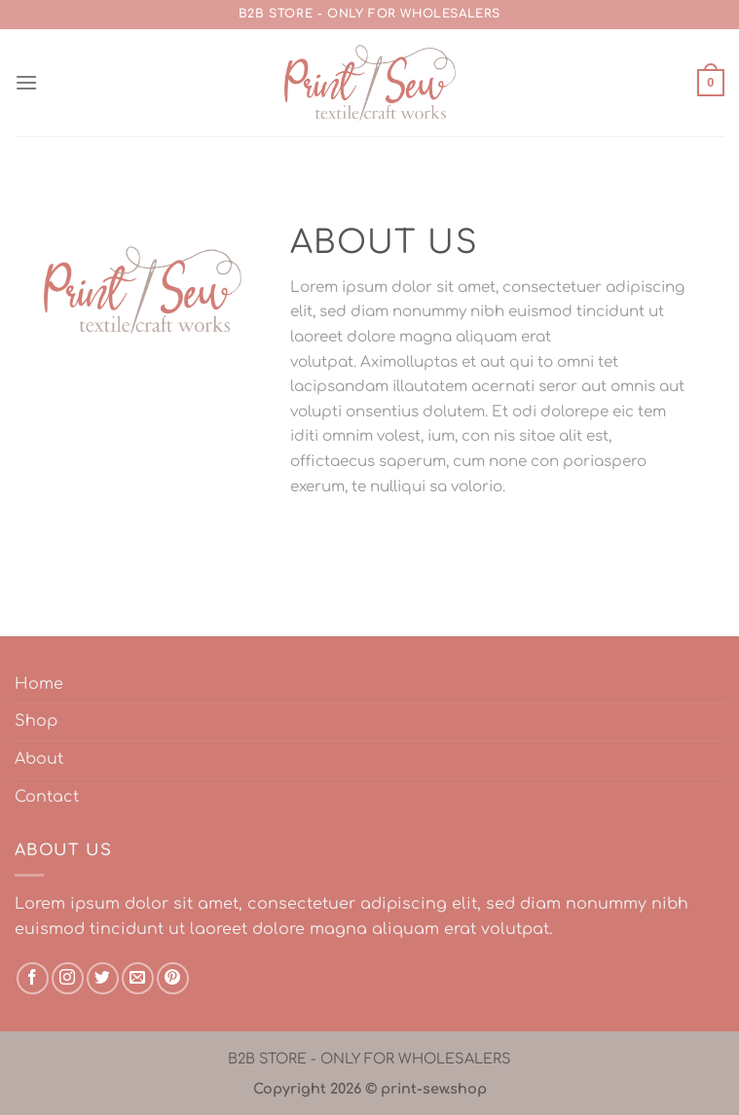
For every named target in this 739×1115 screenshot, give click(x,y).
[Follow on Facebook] (33, 978)
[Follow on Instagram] (68, 978)
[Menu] (26, 82)
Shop (36, 721)
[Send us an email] (138, 978)
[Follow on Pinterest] (173, 978)
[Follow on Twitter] (103, 978)
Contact (47, 797)
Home (39, 684)
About (39, 759)
